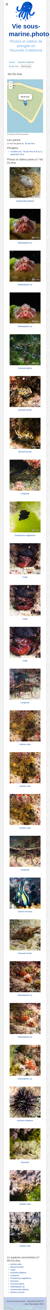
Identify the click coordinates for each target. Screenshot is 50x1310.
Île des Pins (14, 66)
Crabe (24, 577)
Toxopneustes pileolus (25, 201)
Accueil (12, 62)
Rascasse (25, 1162)
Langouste (25, 493)
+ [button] (10, 83)
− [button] (10, 87)
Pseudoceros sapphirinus (25, 535)
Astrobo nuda (25, 744)
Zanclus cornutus (25, 911)
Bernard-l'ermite (25, 410)
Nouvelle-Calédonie (26, 62)
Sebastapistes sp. (25, 243)
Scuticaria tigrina (25, 368)
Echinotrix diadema (25, 1120)
